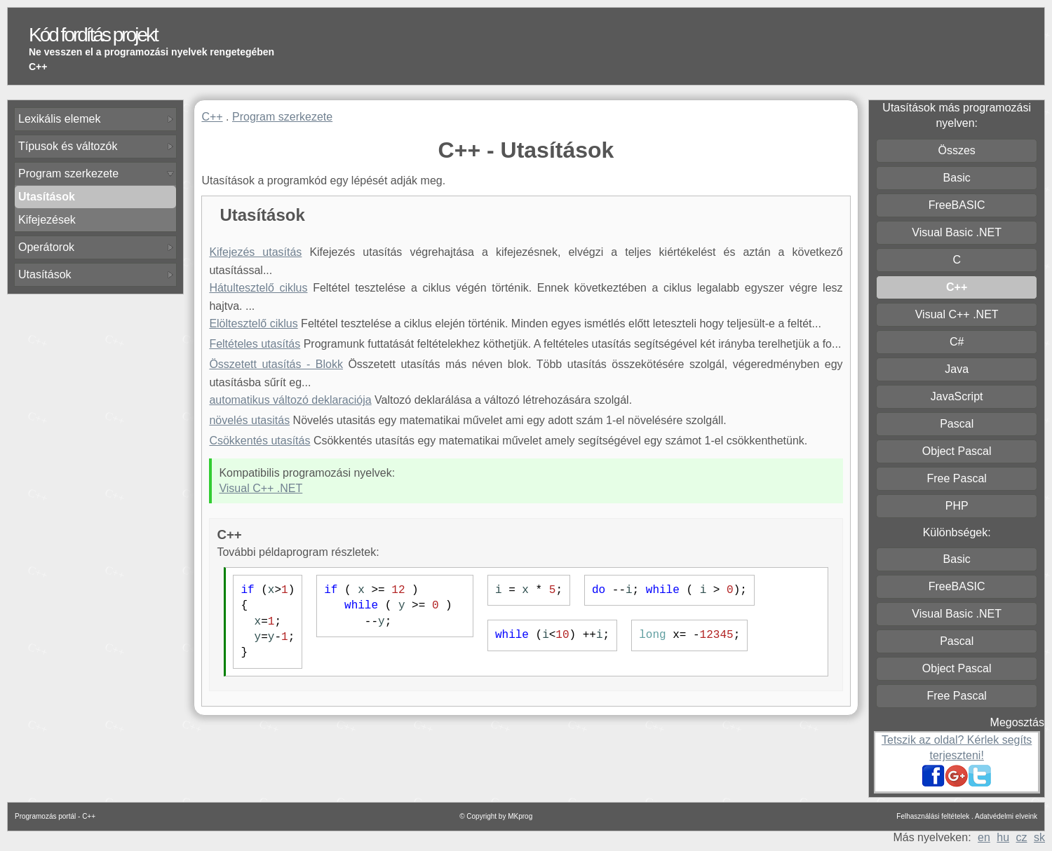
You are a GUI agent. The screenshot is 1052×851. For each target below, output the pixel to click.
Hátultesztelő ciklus (258, 288)
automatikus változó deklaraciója (290, 400)
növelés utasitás (249, 420)
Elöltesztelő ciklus (253, 323)
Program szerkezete (68, 173)
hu (1003, 837)
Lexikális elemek (59, 119)
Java (957, 369)
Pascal (956, 424)
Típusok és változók (67, 146)
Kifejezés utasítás (255, 252)
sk (1039, 837)
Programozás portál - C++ (55, 816)
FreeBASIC (957, 205)
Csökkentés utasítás (259, 441)
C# (957, 342)
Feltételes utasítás (254, 344)
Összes (957, 150)
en (984, 837)
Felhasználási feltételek (932, 816)
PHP (957, 506)
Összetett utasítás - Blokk (276, 364)
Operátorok (46, 247)
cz (1021, 837)
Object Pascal (957, 451)
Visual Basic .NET (957, 232)
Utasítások (45, 274)
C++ (211, 117)
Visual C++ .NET (260, 488)
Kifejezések (47, 220)
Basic (957, 178)
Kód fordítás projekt (93, 35)
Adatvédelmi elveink (1006, 816)
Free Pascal (956, 478)
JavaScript (957, 396)
